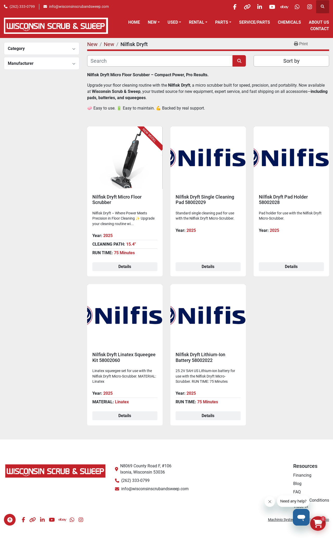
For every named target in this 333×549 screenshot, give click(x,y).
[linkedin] (255, 6)
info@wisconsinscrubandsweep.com (79, 6)
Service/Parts (254, 22)
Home (134, 22)
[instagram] (309, 6)
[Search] (160, 61)
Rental (196, 22)
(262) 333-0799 (22, 6)
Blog (297, 483)
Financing (302, 475)
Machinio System (282, 520)
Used (173, 22)
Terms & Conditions (311, 500)
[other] (242, 6)
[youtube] (269, 6)
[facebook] (229, 6)
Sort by (291, 61)
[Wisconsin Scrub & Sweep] (55, 470)
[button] (154, 22)
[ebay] (282, 6)
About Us (319, 22)
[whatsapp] (295, 6)
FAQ (297, 491)
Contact (319, 28)
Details (124, 266)
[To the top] (10, 520)
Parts (221, 22)
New (152, 22)
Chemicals (289, 22)
